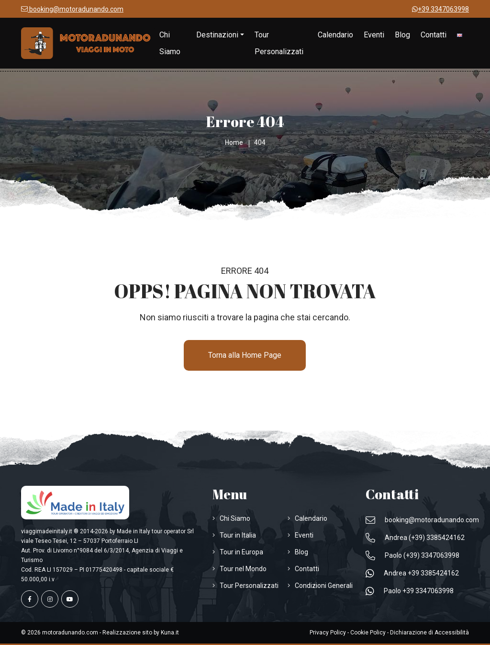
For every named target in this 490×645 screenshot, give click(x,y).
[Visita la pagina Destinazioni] (220, 35)
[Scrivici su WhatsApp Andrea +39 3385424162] (412, 573)
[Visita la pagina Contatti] (433, 35)
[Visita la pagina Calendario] (335, 35)
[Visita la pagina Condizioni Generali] (320, 585)
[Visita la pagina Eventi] (374, 35)
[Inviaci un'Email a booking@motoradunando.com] (72, 9)
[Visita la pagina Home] (88, 43)
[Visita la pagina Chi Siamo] (172, 43)
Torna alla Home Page (244, 355)
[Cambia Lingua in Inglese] (459, 35)
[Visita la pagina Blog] (402, 35)
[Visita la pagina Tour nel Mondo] (239, 569)
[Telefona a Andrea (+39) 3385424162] (415, 537)
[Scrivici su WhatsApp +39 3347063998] (440, 9)
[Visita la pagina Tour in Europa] (237, 552)
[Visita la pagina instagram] (49, 599)
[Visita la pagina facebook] (29, 599)
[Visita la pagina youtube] (69, 599)
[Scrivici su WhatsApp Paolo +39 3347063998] (410, 591)
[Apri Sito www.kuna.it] (170, 632)
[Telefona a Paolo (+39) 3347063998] (412, 555)
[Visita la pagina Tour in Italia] (234, 535)
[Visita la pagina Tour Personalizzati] (281, 43)
